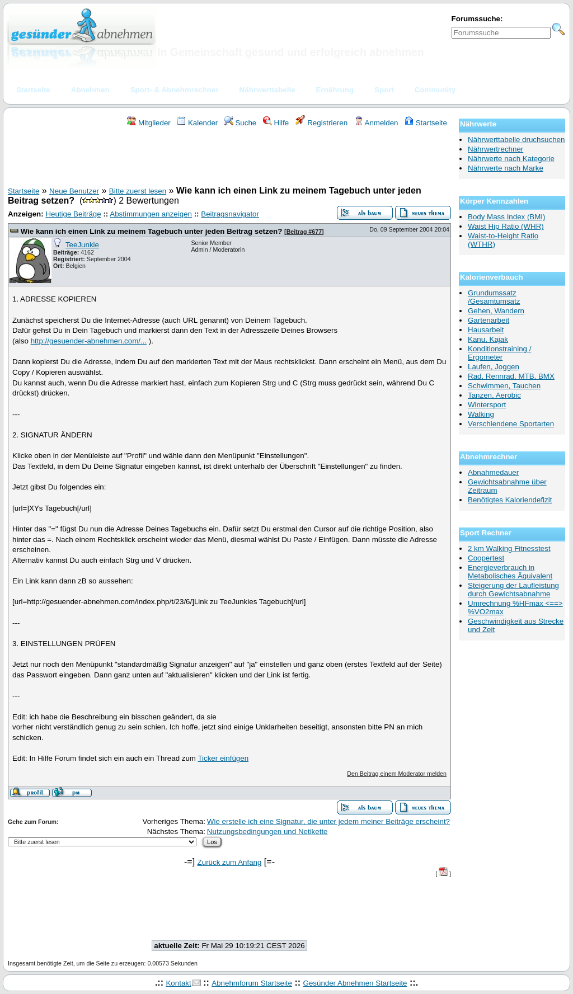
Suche (240, 123)
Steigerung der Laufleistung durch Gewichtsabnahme (513, 589)
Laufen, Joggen (493, 366)
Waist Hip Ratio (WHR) (506, 226)
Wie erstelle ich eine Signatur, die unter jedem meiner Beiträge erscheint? (328, 821)
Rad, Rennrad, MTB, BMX (511, 376)
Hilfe (276, 123)
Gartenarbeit (488, 320)
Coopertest (486, 558)
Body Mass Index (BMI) (507, 217)
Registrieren (321, 123)
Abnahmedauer (493, 472)
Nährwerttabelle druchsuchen (516, 139)
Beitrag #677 (304, 231)
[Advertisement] (229, 158)
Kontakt (178, 983)
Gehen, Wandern (496, 311)
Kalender (197, 123)
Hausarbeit (486, 330)
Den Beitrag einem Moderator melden (397, 773)
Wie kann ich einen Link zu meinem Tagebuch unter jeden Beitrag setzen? (152, 231)
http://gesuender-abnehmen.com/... (89, 341)
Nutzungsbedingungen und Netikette (267, 831)
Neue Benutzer (74, 191)
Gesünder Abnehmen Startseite (355, 983)
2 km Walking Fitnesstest (509, 548)
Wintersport (487, 405)
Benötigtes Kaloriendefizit (510, 500)
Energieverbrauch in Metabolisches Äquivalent (510, 571)
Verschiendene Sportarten (511, 424)
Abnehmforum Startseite (252, 983)
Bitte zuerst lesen (137, 191)
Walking (481, 414)
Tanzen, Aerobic (494, 395)
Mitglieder (148, 123)
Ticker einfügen (223, 758)
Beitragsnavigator (230, 214)
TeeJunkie (82, 245)
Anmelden (376, 123)
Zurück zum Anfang (230, 862)
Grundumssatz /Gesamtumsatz (494, 297)
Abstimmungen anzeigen (151, 214)
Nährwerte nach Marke (505, 168)
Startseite (426, 123)
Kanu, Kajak (488, 339)
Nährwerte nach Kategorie (511, 158)
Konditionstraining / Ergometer (499, 353)
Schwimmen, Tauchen (504, 385)
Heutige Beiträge (73, 214)
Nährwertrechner (495, 149)
